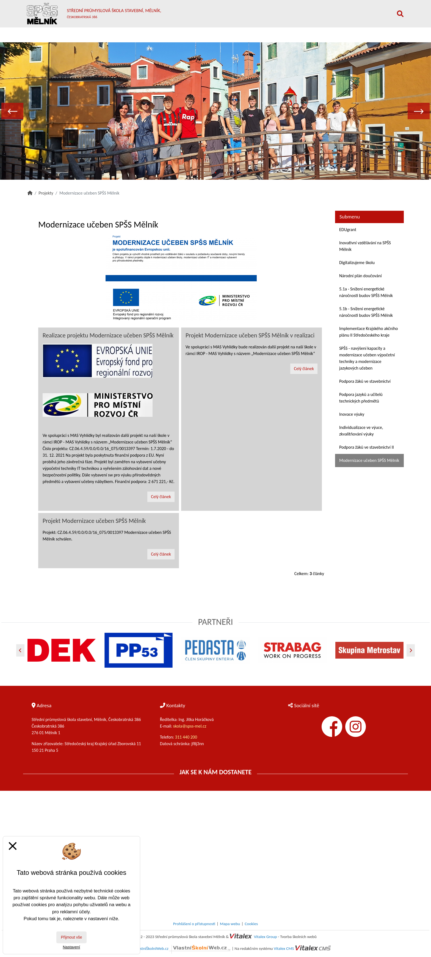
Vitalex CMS (284, 948)
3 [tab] (226, 173)
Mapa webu (230, 923)
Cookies (251, 923)
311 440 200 (186, 737)
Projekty (45, 193)
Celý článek (161, 496)
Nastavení (71, 947)
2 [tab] (215, 173)
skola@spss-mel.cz (189, 726)
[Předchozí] (20, 650)
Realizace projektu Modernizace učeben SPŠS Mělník (108, 335)
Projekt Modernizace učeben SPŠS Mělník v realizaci (250, 335)
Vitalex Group (265, 936)
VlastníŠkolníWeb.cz (183, 948)
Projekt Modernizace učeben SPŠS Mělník (94, 521)
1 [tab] (204, 173)
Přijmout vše (71, 937)
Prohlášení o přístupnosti (194, 923)
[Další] (411, 650)
